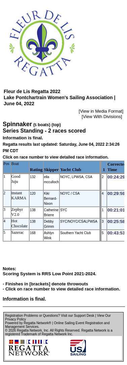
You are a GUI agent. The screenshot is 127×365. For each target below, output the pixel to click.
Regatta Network (29, 330)
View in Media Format (101, 111)
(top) (56, 124)
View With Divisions (102, 116)
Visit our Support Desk (77, 315)
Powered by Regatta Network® (28, 323)
